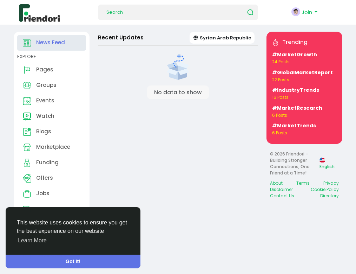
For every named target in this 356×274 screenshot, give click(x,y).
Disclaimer (281, 189)
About (276, 183)
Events (38, 101)
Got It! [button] (73, 261)
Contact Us (282, 196)
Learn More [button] (32, 240)
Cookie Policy (325, 189)
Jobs (36, 194)
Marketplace (46, 147)
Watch (38, 116)
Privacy (331, 183)
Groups (40, 85)
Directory (329, 196)
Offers (38, 178)
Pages (38, 70)
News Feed (44, 43)
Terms (303, 183)
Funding (41, 163)
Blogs (37, 132)
